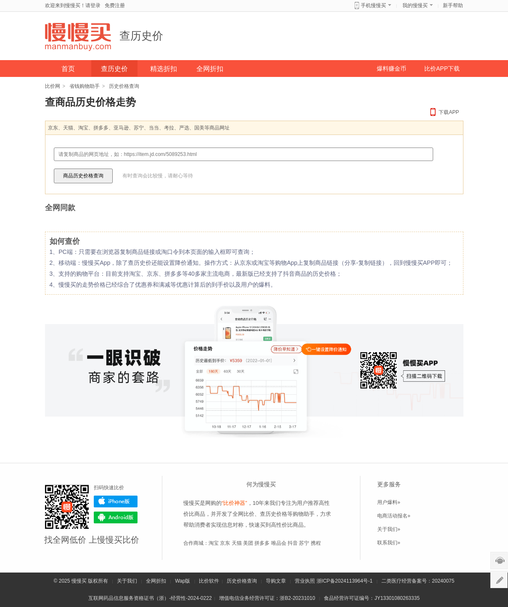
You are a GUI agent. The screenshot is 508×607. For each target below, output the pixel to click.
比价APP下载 (442, 68)
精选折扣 (163, 68)
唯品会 (278, 543)
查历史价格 (273, 514)
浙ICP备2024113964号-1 (345, 581)
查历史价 (141, 35)
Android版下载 (116, 517)
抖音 (293, 543)
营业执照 (305, 581)
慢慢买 (79, 581)
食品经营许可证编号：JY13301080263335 (371, 598)
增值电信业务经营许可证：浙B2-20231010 (267, 598)
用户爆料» (388, 502)
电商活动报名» (393, 516)
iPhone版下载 (116, 501)
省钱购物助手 (84, 86)
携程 (316, 543)
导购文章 (276, 581)
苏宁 (304, 543)
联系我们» (388, 543)
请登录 (93, 5)
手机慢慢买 (373, 5)
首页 (68, 68)
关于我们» (388, 529)
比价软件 (209, 581)
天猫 (237, 543)
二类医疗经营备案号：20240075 (417, 581)
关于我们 (127, 581)
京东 (225, 543)
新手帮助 (453, 5)
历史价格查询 (242, 581)
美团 (248, 543)
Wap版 (182, 581)
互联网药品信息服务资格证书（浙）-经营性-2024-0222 (150, 598)
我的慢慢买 (415, 5)
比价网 (52, 86)
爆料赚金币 (391, 68)
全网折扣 (209, 68)
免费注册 (115, 5)
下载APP (449, 112)
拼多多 (262, 543)
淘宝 (214, 543)
